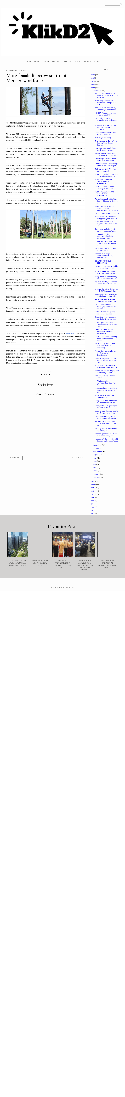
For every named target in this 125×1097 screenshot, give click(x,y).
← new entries (14, 458)
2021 (93, 481)
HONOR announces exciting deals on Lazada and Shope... (106, 339)
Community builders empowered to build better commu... (104, 236)
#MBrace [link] (70, 333)
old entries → (77, 458)
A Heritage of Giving (103, 138)
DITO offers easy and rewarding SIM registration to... (106, 120)
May (94, 464)
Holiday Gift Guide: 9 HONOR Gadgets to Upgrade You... (106, 440)
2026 (93, 75)
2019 (93, 488)
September (98, 451)
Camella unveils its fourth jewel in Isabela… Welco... (106, 230)
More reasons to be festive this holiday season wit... (106, 295)
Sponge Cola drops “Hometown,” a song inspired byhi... (104, 256)
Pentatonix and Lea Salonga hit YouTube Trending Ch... (106, 165)
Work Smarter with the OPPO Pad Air (104, 396)
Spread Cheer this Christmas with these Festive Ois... (106, 272)
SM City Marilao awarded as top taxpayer (106, 430)
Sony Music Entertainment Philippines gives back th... (106, 218)
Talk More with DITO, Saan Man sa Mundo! (105, 170)
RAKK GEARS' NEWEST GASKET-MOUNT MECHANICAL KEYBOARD (106, 208)
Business (45, 61)
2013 (93, 507)
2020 (93, 485)
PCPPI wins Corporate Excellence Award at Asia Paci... (106, 324)
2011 (92, 514)
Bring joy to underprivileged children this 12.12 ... (106, 407)
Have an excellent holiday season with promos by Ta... (105, 360)
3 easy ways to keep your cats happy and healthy (105, 154)
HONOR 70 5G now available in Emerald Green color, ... (106, 267)
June (95, 461)
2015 (93, 501)
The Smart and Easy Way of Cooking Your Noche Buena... (106, 143)
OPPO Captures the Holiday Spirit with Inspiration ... (106, 160)
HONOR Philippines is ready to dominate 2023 (106, 114)
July (94, 458)
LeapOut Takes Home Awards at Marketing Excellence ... (104, 331)
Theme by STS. (68, 587)
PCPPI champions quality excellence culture (105, 313)
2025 (93, 78)
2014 (93, 504)
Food (36, 61)
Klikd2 (53, 587)
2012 (93, 510)
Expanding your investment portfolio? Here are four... (106, 318)
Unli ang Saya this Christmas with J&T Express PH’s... (106, 290)
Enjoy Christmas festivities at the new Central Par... (106, 402)
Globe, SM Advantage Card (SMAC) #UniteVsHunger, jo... (106, 243)
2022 (93, 88)
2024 (93, 81)
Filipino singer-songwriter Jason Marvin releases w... (106, 417)
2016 (93, 497)
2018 (93, 491)
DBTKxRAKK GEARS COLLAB (107, 213)
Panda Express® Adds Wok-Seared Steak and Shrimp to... (106, 201)
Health (78, 61)
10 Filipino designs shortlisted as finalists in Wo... (106, 383)
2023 (93, 84)
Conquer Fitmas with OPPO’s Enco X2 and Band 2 (106, 134)
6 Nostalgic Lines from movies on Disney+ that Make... (105, 102)
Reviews (55, 61)
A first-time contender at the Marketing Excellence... (105, 353)
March (95, 471)
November (97, 445)
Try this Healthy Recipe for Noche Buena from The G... (106, 284)
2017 (93, 494)
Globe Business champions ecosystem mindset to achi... (106, 390)
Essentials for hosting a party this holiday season (107, 372)
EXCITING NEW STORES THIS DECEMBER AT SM (106, 300)
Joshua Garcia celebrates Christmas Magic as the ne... (105, 423)
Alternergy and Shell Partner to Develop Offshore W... (106, 175)
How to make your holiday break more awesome (105, 149)
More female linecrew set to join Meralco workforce (106, 412)
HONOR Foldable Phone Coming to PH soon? (104, 188)
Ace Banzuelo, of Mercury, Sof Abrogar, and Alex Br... (106, 109)
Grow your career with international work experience (104, 181)
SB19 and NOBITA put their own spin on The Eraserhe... (106, 127)
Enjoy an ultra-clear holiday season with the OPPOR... (106, 278)
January (96, 477)
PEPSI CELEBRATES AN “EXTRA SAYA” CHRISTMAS (105, 194)
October (96, 448)
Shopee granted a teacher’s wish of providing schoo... (106, 435)
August (96, 455)
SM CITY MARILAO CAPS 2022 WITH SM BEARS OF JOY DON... (106, 95)
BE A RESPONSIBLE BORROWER (103, 262)
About (97, 61)
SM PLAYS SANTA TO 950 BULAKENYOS (105, 250)
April (95, 468)
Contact (87, 61)
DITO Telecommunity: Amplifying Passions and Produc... (105, 306)
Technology (67, 61)
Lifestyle (27, 61)
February (96, 474)
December (97, 91)
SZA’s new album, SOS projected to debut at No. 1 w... (106, 224)
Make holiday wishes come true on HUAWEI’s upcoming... (106, 346)
